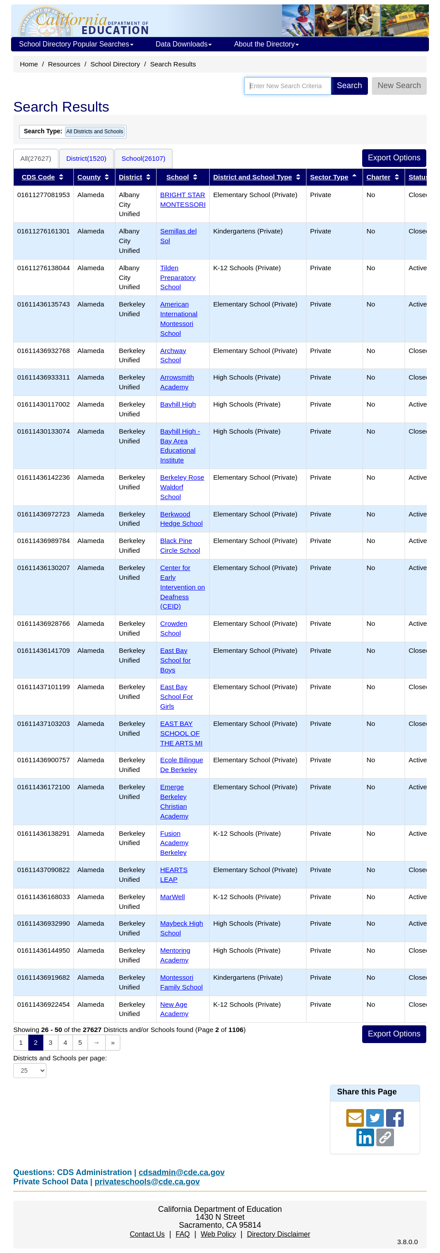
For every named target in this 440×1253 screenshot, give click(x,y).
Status (419, 177)
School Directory (115, 64)
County (89, 177)
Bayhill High (178, 404)
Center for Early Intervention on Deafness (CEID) (182, 587)
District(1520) (86, 158)
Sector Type (329, 177)
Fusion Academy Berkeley (174, 843)
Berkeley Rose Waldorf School (182, 486)
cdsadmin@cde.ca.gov (181, 1172)
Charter (378, 177)
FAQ (183, 1234)
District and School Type (252, 177)
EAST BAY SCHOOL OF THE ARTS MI (181, 733)
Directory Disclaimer (278, 1234)
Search (349, 85)
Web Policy (218, 1234)
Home (29, 64)
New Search (399, 85)
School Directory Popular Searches (76, 44)
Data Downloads (184, 44)
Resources (64, 64)
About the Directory (266, 44)
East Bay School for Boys (175, 660)
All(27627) (35, 158)
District (130, 177)
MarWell (172, 896)
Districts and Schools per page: (60, 1058)
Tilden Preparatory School (177, 277)
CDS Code (38, 177)
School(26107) (144, 158)
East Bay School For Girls (176, 696)
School (177, 177)
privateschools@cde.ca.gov (147, 1181)
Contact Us (147, 1234)
